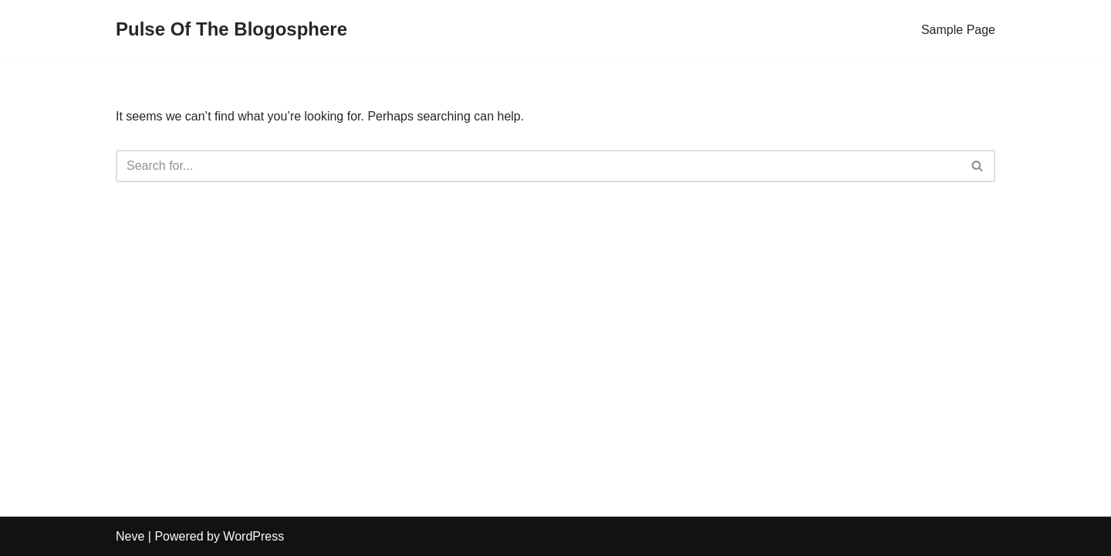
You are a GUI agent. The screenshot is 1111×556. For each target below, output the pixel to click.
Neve (130, 536)
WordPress (253, 536)
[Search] (538, 166)
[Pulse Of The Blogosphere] (231, 30)
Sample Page (958, 29)
